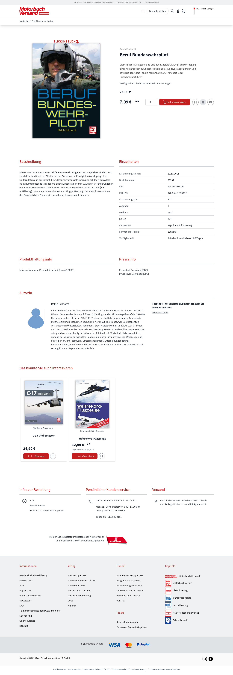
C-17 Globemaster (44, 435)
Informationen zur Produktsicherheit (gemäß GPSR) (46, 270)
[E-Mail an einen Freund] (210, 102)
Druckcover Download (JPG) (134, 273)
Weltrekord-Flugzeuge (92, 438)
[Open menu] (143, 11)
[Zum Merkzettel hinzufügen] (195, 102)
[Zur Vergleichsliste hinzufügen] (203, 102)
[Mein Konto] (178, 11)
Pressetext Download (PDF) (133, 270)
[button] (66, 90)
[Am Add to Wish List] (53, 456)
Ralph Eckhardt (128, 49)
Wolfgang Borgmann (43, 428)
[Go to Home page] (34, 11)
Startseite (23, 21)
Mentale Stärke (160, 312)
